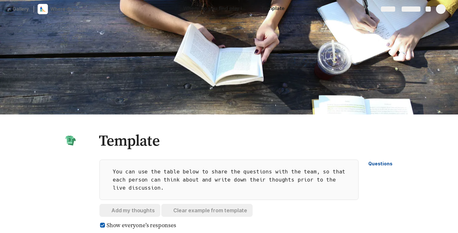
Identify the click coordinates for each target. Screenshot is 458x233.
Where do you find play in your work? (66, 9)
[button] (70, 140)
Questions (380, 163)
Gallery (19, 9)
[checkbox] (102, 225)
